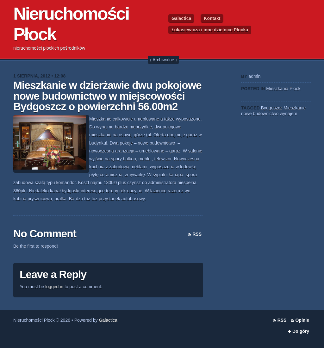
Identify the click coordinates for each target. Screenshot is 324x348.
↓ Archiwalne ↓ (163, 59)
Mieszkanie (295, 107)
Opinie (302, 320)
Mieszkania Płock (283, 88)
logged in (54, 286)
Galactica (181, 18)
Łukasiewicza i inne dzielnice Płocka (209, 29)
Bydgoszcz (272, 107)
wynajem (288, 113)
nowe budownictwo (259, 113)
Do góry (300, 331)
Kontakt (212, 18)
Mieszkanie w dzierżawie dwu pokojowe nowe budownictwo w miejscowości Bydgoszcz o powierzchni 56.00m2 (107, 95)
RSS (197, 234)
